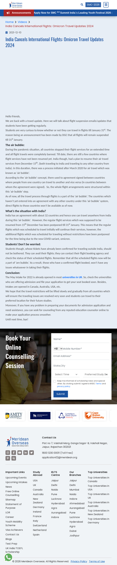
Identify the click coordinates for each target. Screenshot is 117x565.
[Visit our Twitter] (31, 452)
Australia (38, 494)
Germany (38, 507)
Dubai (72, 531)
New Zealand (38, 500)
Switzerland (40, 525)
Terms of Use (97, 561)
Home (9, 22)
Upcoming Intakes (16, 482)
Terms (98, 383)
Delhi (54, 485)
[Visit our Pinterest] (7, 458)
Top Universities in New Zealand (98, 512)
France (37, 516)
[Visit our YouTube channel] (19, 452)
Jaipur (55, 480)
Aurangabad (58, 512)
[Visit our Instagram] (7, 452)
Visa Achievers (14, 530)
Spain (36, 534)
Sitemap (10, 499)
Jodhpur (74, 535)
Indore (55, 517)
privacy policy (63, 386)
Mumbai (74, 489)
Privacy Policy (79, 561)
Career (9, 517)
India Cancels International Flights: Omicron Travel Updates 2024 (49, 26)
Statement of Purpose (13, 506)
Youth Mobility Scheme (13, 523)
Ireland (37, 511)
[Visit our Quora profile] (13, 458)
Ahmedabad (76, 503)
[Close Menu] (106, 4)
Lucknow (56, 499)
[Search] (82, 4)
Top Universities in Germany (98, 520)
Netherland (39, 530)
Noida (54, 489)
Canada (37, 489)
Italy (35, 521)
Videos (22, 22)
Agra (54, 508)
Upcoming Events (16, 477)
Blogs (8, 539)
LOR (7, 512)
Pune (54, 494)
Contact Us (12, 534)
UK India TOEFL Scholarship (14, 550)
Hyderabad (58, 503)
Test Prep (11, 543)
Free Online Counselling (12, 493)
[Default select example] (66, 374)
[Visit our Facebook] (13, 452)
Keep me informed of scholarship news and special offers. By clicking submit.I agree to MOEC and (81, 384)
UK (34, 485)
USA (35, 480)
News (8, 487)
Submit (61, 394)
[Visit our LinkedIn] (25, 452)
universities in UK (72, 277)
